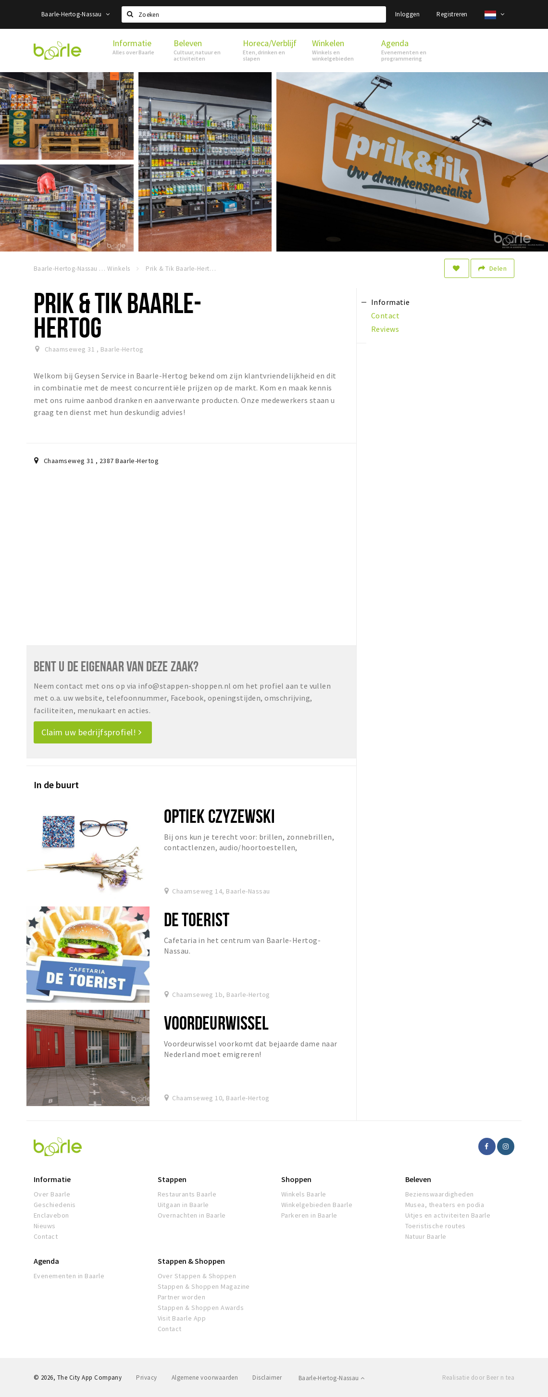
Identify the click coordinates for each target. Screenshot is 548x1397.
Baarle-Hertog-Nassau (75, 14)
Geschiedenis (55, 1204)
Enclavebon (51, 1215)
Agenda (46, 1261)
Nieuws (45, 1225)
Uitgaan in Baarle (183, 1204)
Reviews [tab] (385, 329)
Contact (46, 1236)
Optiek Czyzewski (219, 815)
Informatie (52, 1179)
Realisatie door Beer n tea (478, 1377)
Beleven (418, 1179)
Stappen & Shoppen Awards (201, 1307)
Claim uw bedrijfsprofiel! (91, 732)
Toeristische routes (435, 1225)
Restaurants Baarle (187, 1194)
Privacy (146, 1377)
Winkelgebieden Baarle (316, 1204)
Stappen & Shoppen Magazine (204, 1286)
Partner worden (182, 1297)
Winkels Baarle (303, 1194)
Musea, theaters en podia (445, 1204)
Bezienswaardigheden (439, 1194)
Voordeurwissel (216, 1022)
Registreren (451, 14)
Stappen (172, 1179)
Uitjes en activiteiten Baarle (448, 1215)
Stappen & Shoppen (191, 1261)
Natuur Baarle (426, 1236)
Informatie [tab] (390, 302)
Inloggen (407, 14)
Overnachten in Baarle (192, 1215)
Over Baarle (52, 1194)
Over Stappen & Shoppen (197, 1275)
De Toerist (196, 919)
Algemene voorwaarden (205, 1377)
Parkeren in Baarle (309, 1215)
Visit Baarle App (182, 1318)
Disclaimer (267, 1377)
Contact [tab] (385, 315)
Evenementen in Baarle (69, 1275)
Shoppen (296, 1179)
